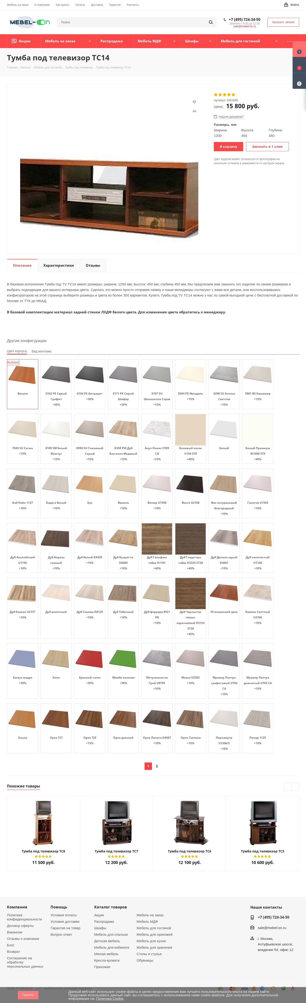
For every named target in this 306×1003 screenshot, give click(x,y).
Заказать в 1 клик (267, 146)
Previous (288, 787)
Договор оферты (20, 926)
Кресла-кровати (107, 960)
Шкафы (100, 928)
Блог (10, 945)
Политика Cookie (109, 998)
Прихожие (102, 967)
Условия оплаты (63, 915)
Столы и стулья (149, 954)
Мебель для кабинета (111, 947)
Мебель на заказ (150, 915)
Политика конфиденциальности (24, 917)
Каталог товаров (110, 907)
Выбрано (13, 362)
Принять (28, 995)
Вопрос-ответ (61, 934)
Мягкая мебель (106, 954)
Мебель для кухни (151, 941)
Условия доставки (64, 921)
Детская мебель (107, 941)
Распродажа (104, 921)
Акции (99, 915)
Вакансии (14, 932)
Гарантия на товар (65, 928)
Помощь (58, 907)
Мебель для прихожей (155, 934)
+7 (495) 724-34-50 (244, 19)
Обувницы (145, 960)
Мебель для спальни (111, 934)
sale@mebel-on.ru (244, 26)
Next (295, 787)
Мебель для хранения (154, 947)
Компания (17, 907)
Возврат (13, 952)
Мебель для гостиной (154, 928)
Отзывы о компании (23, 939)
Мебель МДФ (147, 921)
